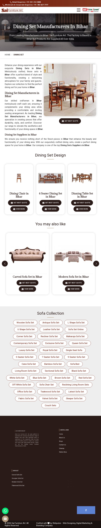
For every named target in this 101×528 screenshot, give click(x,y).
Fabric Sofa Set (26, 398)
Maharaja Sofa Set (75, 336)
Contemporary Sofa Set (25, 343)
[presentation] (5, 264)
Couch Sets (50, 405)
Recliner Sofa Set (49, 336)
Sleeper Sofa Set (74, 398)
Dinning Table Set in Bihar (82, 195)
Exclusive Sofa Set (54, 343)
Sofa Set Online (76, 329)
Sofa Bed (74, 364)
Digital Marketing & (84, 523)
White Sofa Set (17, 377)
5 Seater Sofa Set (24, 357)
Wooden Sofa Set (25, 322)
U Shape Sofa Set (26, 329)
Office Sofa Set (24, 391)
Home (7, 55)
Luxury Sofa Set (26, 350)
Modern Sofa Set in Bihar (73, 276)
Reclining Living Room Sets (75, 384)
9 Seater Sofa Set (76, 357)
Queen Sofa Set (79, 343)
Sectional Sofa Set (54, 370)
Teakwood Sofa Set (50, 391)
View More (20, 210)
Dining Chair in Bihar (19, 195)
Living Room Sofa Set (25, 370)
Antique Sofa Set (50, 322)
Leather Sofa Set (51, 329)
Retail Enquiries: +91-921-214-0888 (25, 2)
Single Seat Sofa (74, 350)
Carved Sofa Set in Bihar (27, 276)
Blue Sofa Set (39, 377)
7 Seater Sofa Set (50, 357)
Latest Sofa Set (76, 391)
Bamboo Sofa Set (53, 364)
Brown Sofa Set (62, 377)
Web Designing (69, 523)
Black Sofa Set (79, 370)
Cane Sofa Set (29, 364)
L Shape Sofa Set (76, 322)
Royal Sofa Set (50, 350)
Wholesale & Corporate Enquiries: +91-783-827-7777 (25, 5)
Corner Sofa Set (24, 336)
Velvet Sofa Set (49, 398)
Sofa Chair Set (46, 384)
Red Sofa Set (85, 377)
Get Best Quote (71, 122)
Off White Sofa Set (21, 384)
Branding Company (44, 525)
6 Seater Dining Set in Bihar (50, 195)
